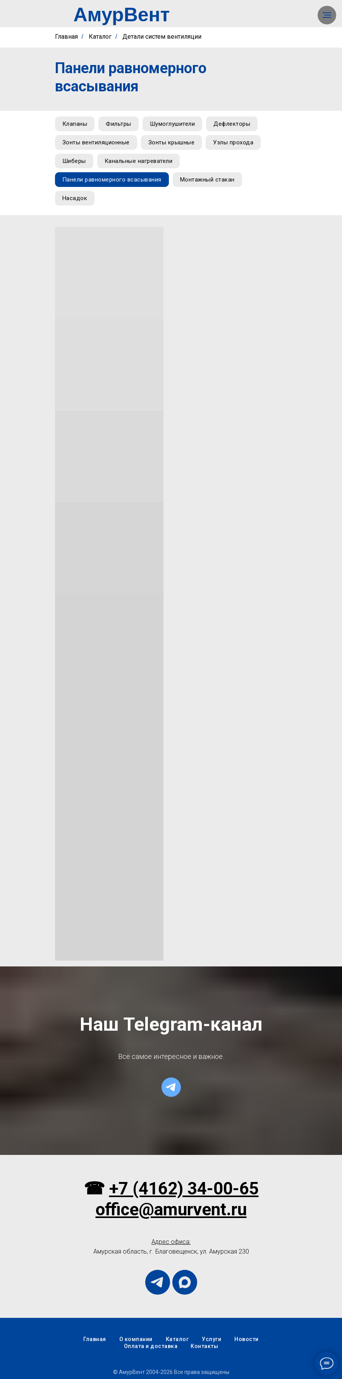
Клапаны (75, 123)
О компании (136, 1339)
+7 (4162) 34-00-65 (184, 1189)
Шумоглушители (172, 123)
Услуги (211, 1339)
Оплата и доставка (151, 1346)
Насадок (75, 198)
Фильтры (118, 123)
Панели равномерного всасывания (112, 179)
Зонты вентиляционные (96, 142)
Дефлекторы (231, 123)
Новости (246, 1339)
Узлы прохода (233, 142)
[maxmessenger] (184, 1282)
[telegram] (171, 1087)
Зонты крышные (171, 142)
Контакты (204, 1346)
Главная (66, 36)
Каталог (100, 36)
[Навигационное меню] (327, 15)
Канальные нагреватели (139, 161)
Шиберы (74, 161)
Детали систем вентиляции (161, 36)
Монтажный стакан (207, 179)
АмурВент (122, 15)
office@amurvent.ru (171, 1209)
